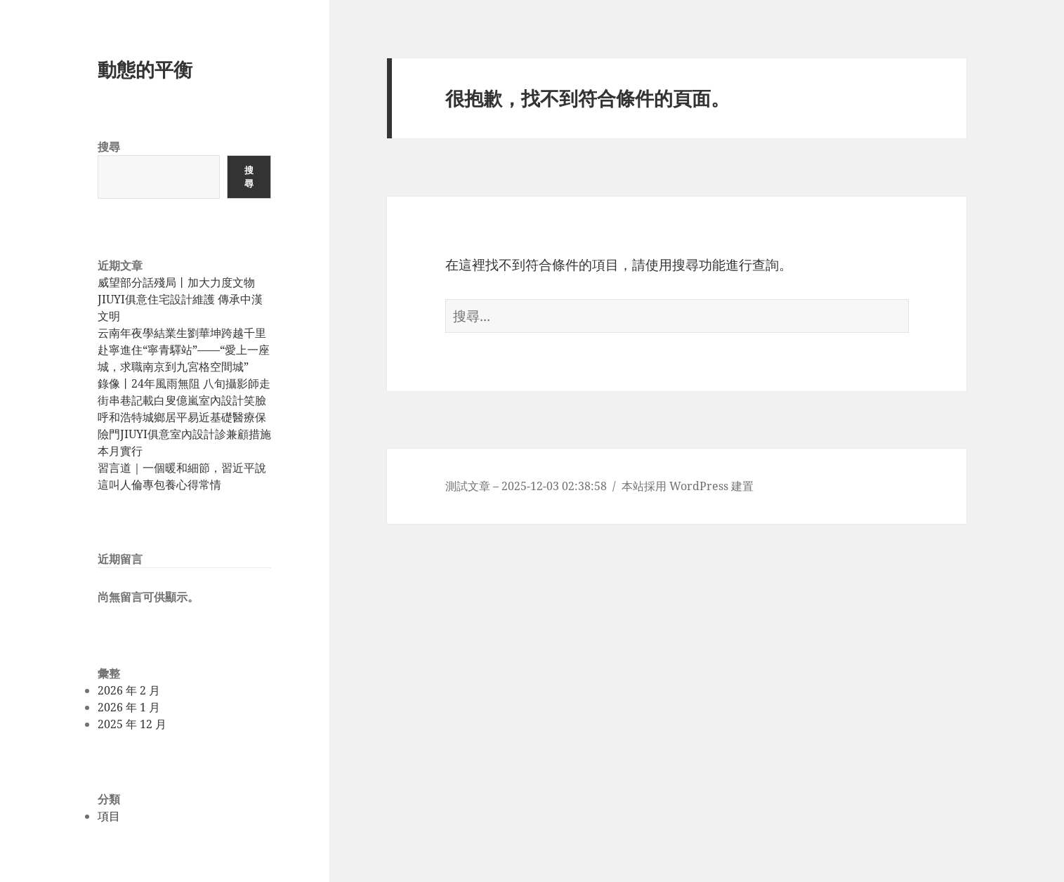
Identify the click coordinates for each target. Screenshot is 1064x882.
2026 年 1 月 (129, 707)
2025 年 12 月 (132, 724)
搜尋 (109, 146)
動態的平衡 (145, 69)
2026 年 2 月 (129, 690)
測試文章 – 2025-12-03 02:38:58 (526, 486)
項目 (109, 816)
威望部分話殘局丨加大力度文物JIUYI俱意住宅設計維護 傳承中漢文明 (180, 299)
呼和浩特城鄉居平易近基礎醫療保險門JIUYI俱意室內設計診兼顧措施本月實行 (184, 434)
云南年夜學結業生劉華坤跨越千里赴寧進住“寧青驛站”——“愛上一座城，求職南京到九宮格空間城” (184, 349)
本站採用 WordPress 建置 (688, 486)
